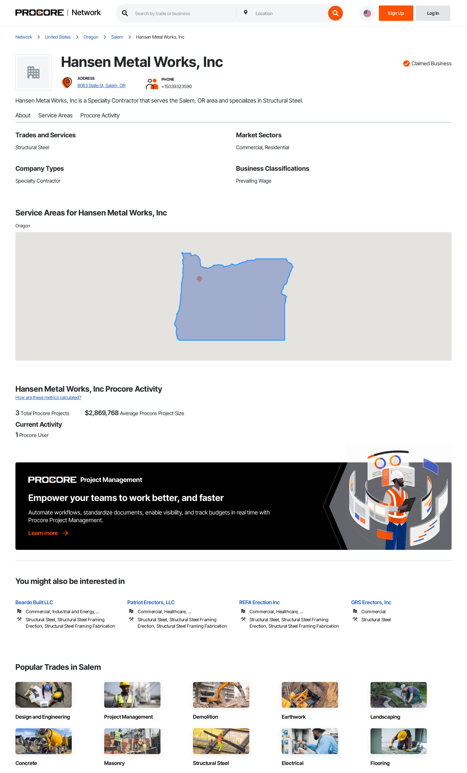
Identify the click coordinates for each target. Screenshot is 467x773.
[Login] (433, 12)
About (23, 115)
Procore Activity (100, 115)
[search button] (335, 13)
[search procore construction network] (182, 13)
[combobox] (289, 13)
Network (86, 12)
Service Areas (55, 115)
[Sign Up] (396, 12)
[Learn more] (48, 533)
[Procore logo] (39, 13)
